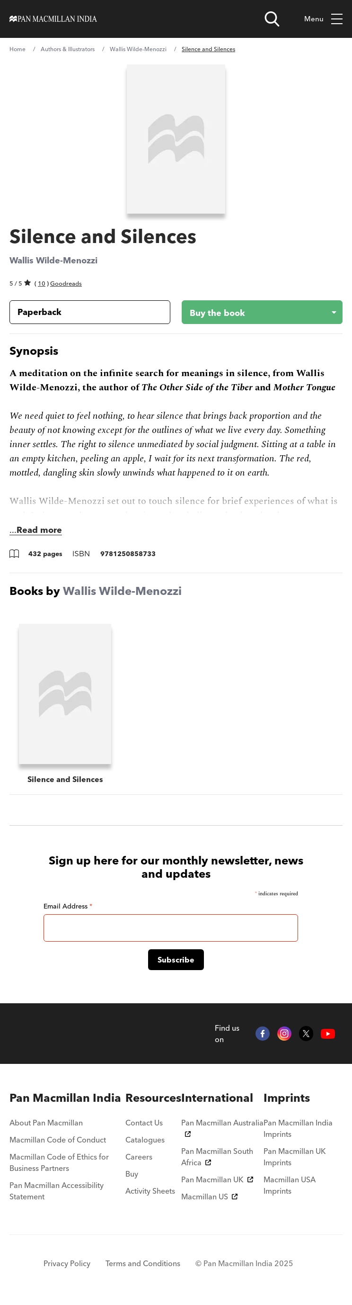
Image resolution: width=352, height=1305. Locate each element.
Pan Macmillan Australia (222, 1127)
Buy (131, 1174)
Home (17, 49)
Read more (39, 529)
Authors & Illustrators (68, 49)
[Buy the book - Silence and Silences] (254, 312)
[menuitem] (67, 1098)
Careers (138, 1156)
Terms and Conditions (143, 1263)
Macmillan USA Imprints (290, 1185)
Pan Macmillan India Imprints (298, 1128)
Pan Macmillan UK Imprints (295, 1156)
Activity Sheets (150, 1191)
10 (41, 283)
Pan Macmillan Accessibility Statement (56, 1190)
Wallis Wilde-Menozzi (138, 49)
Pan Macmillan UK (217, 1179)
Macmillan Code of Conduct (57, 1139)
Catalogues (145, 1139)
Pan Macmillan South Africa (217, 1156)
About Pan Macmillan (46, 1122)
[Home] (53, 19)
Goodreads (66, 283)
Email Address (68, 906)
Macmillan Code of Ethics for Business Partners (59, 1162)
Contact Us (144, 1122)
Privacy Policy (67, 1263)
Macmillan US (209, 1196)
